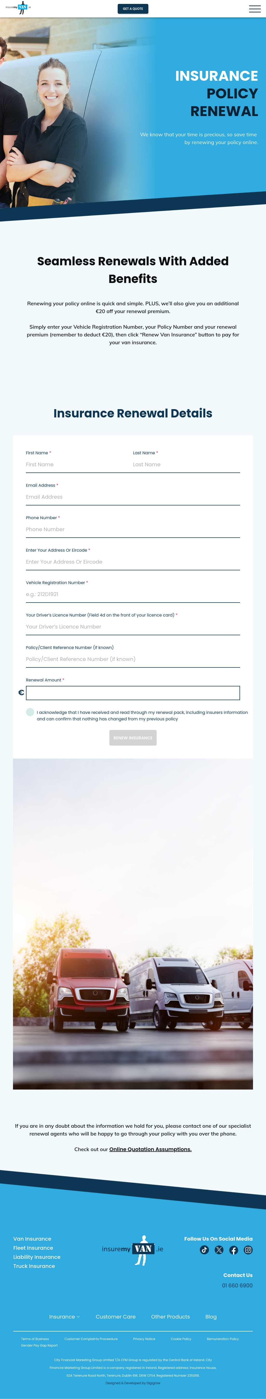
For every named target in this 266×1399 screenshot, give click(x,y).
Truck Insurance (34, 1266)
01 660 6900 (237, 1285)
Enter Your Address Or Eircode (56, 550)
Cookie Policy (181, 1339)
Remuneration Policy (223, 1339)
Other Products (170, 1316)
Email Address (40, 485)
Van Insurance (32, 1238)
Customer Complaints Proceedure (91, 1339)
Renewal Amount (43, 680)
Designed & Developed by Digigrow (133, 1383)
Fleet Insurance (33, 1248)
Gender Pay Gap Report (39, 1345)
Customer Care (116, 1316)
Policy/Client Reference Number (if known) (70, 648)
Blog (211, 1316)
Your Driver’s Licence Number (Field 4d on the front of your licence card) (100, 615)
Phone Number (41, 518)
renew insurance (133, 738)
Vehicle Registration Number (55, 583)
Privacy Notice (144, 1339)
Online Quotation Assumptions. (150, 1149)
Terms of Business (35, 1339)
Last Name (144, 453)
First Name (37, 453)
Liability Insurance (37, 1257)
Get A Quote (133, 8)
